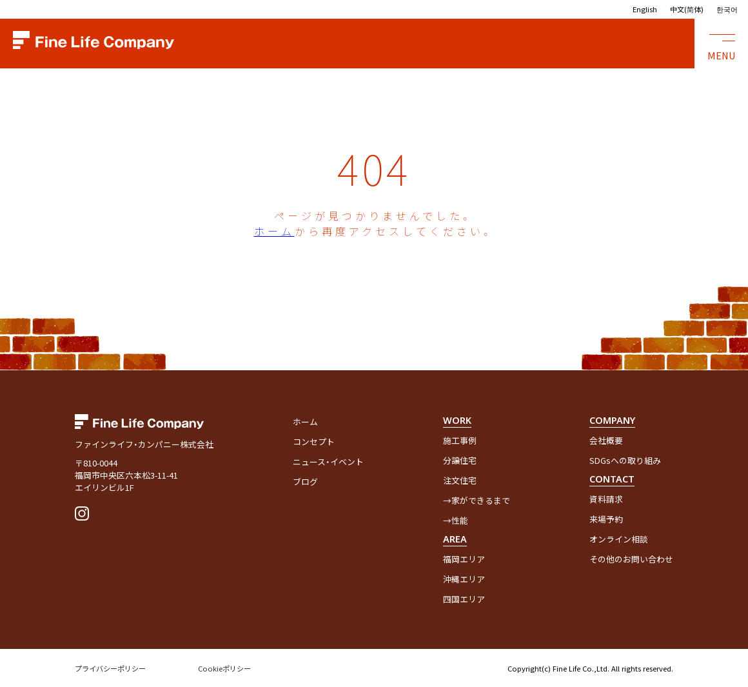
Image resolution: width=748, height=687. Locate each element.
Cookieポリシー (224, 668)
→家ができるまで (476, 500)
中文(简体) (687, 9)
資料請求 (606, 499)
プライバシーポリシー (110, 668)
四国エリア (464, 599)
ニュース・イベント (328, 461)
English (645, 9)
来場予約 (606, 519)
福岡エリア (464, 559)
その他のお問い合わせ (631, 559)
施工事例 (460, 440)
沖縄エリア (464, 579)
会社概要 (606, 440)
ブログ (305, 481)
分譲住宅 (460, 460)
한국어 (727, 9)
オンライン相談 (618, 539)
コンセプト (314, 441)
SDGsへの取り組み (625, 460)
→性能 (455, 520)
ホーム (274, 231)
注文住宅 (460, 480)
